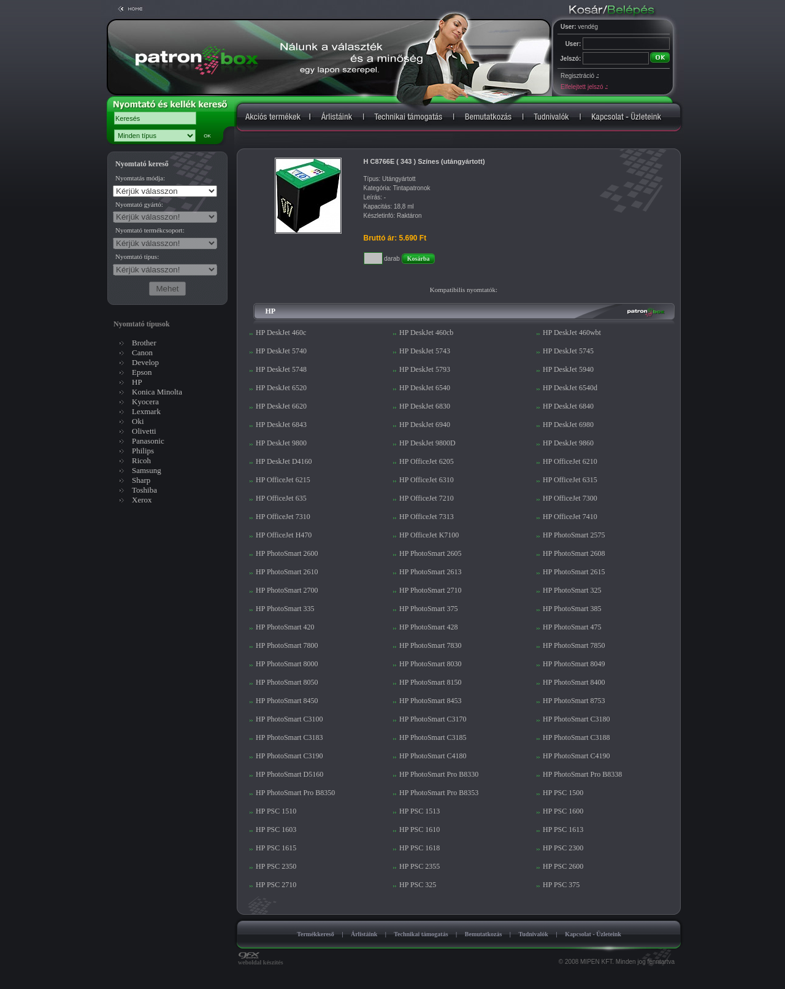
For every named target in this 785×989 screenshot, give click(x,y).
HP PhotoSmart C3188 (576, 737)
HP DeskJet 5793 (424, 369)
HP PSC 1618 (419, 848)
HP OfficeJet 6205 (426, 461)
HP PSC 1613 (563, 829)
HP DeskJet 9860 (568, 443)
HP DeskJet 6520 (281, 387)
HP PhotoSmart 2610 (287, 572)
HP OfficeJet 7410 (570, 516)
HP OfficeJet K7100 (429, 535)
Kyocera (145, 401)
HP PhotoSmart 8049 (574, 664)
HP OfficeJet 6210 (570, 461)
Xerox (142, 499)
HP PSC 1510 (276, 811)
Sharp (141, 480)
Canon (142, 352)
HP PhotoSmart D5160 (289, 774)
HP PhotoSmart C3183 (289, 737)
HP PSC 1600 (563, 811)
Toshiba (144, 490)
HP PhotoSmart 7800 (287, 645)
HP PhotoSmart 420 (285, 627)
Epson (142, 372)
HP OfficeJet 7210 (426, 498)
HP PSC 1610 (419, 829)
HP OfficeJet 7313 (426, 516)
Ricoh (141, 460)
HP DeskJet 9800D (427, 443)
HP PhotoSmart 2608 (574, 553)
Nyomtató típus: (137, 256)
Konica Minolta (157, 391)
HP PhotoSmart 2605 (430, 553)
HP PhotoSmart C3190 (289, 756)
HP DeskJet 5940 (568, 369)
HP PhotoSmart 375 (428, 608)
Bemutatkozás (483, 934)
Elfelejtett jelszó (584, 86)
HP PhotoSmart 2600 (287, 553)
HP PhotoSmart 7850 (574, 645)
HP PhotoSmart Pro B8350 (295, 792)
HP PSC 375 (561, 884)
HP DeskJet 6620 (281, 406)
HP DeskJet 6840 (568, 406)
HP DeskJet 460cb (426, 332)
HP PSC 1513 (419, 811)
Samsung (146, 470)
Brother (144, 342)
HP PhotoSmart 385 (572, 608)
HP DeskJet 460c (281, 332)
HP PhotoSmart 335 (285, 608)
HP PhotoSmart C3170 (433, 719)
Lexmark (146, 411)
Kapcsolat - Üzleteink (593, 934)
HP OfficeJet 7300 (570, 498)
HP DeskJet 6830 (424, 406)
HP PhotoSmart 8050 (287, 682)
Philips (143, 450)
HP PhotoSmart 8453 (430, 700)
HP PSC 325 (417, 884)
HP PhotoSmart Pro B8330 (438, 774)
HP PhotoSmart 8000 (287, 664)
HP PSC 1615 (276, 848)
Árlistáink (364, 934)
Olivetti (144, 431)
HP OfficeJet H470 (284, 535)
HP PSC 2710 (276, 884)
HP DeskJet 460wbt (572, 332)
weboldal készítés (260, 959)
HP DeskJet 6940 (424, 424)
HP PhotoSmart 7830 (430, 645)
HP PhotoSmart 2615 (574, 572)
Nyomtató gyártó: (139, 204)
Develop (145, 362)
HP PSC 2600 (563, 866)
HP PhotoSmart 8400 (574, 682)
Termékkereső (315, 934)
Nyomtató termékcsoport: (150, 230)
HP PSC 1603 (276, 829)
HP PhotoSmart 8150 (430, 682)
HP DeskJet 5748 (281, 369)
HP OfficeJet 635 (281, 498)
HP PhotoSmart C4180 (433, 756)
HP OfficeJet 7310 (283, 516)
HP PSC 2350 (276, 866)
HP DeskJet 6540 (424, 387)
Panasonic (148, 440)
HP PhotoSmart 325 (572, 590)
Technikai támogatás (421, 934)
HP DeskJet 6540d (570, 387)
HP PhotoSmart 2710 (430, 590)
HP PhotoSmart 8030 (430, 664)
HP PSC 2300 (563, 848)
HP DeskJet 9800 (281, 443)
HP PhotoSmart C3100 (289, 719)
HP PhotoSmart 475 (572, 627)
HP (137, 382)
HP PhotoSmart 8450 (287, 700)
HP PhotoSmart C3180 (576, 719)
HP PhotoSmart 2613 (430, 572)
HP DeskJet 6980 (568, 424)
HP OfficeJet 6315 (570, 479)
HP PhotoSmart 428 (428, 627)
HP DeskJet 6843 (281, 424)
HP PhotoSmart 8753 (574, 700)
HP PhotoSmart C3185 (433, 737)
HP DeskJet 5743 (424, 351)
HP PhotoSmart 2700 (287, 590)
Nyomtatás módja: (140, 178)
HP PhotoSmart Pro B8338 (582, 774)
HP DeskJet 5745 (568, 351)
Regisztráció (580, 75)
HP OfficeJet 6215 (283, 479)
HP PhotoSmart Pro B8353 (438, 792)
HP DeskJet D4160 (284, 461)
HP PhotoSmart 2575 (574, 535)
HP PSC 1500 (563, 792)
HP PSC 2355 (419, 866)
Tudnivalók (533, 934)
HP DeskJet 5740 (281, 351)
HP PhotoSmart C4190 (576, 756)
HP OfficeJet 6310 (426, 479)
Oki (138, 421)
